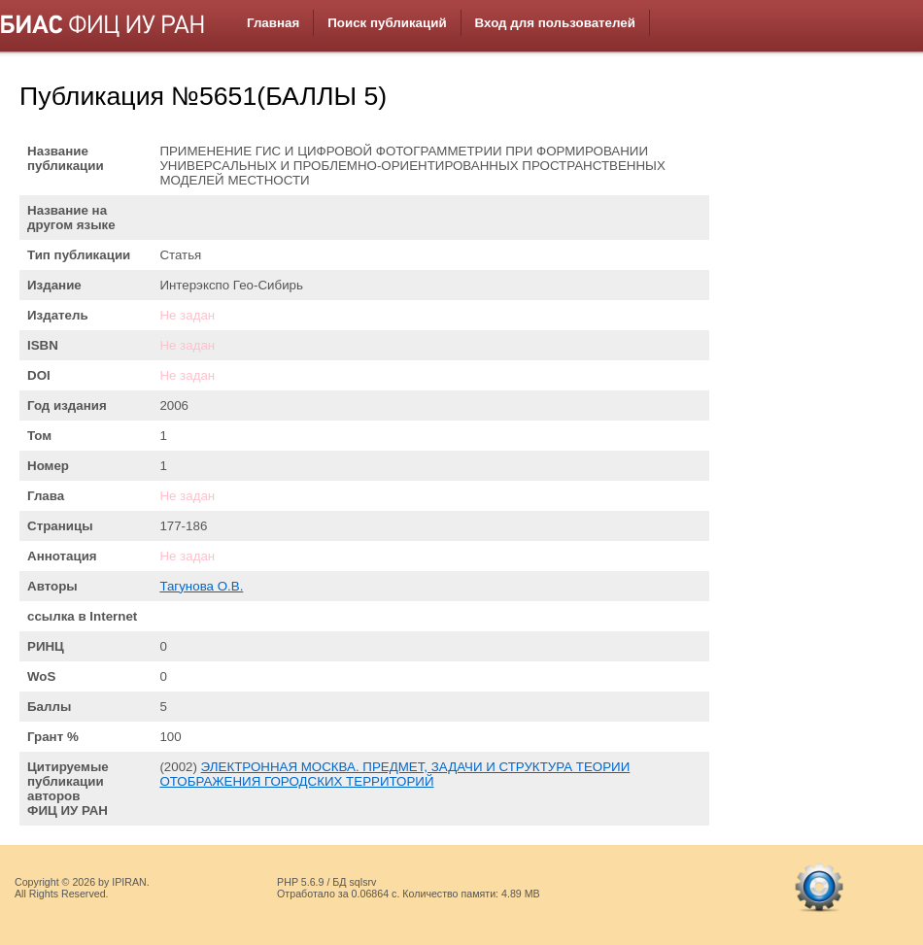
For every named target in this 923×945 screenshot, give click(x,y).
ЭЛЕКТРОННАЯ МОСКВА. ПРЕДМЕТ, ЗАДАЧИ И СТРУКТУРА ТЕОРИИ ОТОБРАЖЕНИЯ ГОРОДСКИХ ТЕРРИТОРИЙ (394, 774)
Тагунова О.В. (201, 586)
